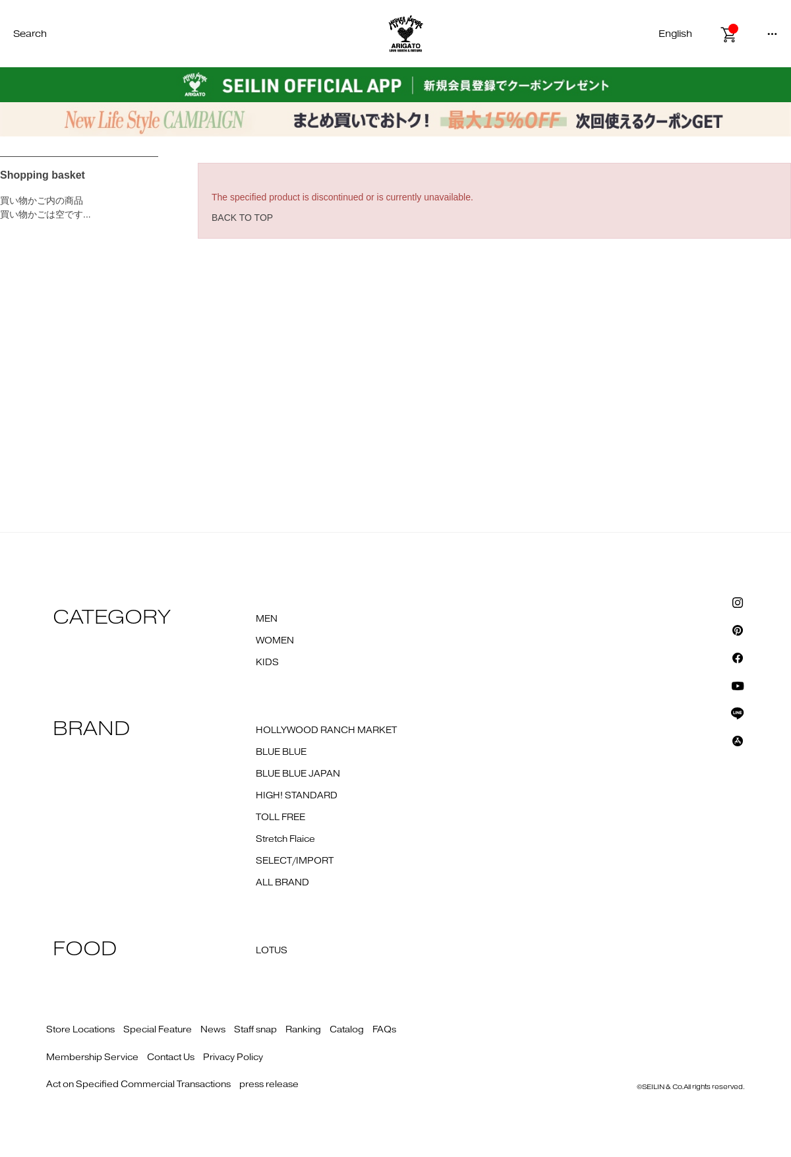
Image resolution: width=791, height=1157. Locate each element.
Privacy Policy (233, 1057)
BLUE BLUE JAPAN (298, 774)
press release (269, 1084)
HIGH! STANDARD (296, 795)
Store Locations (80, 1029)
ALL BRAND (282, 882)
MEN (267, 619)
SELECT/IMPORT (295, 861)
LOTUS (271, 950)
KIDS (267, 662)
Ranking (303, 1029)
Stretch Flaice (285, 839)
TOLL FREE (280, 817)
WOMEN (275, 641)
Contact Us (170, 1057)
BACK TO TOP (242, 217)
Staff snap (255, 1029)
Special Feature (157, 1029)
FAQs (384, 1029)
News (212, 1029)
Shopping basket (42, 175)
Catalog (347, 1029)
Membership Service (92, 1057)
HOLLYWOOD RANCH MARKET (326, 730)
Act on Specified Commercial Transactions (138, 1084)
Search (30, 34)
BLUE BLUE (281, 752)
